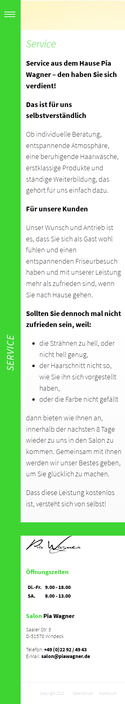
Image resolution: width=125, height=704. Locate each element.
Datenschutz (83, 693)
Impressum (107, 693)
